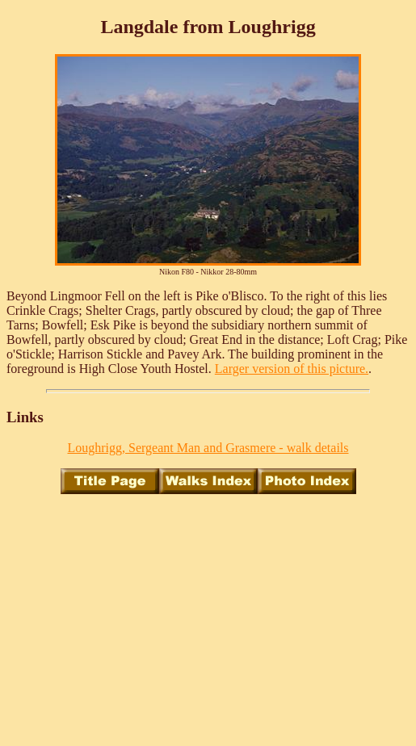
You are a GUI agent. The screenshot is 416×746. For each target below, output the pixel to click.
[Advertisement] (211, 620)
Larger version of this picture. (291, 368)
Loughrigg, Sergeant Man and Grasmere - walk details (207, 448)
